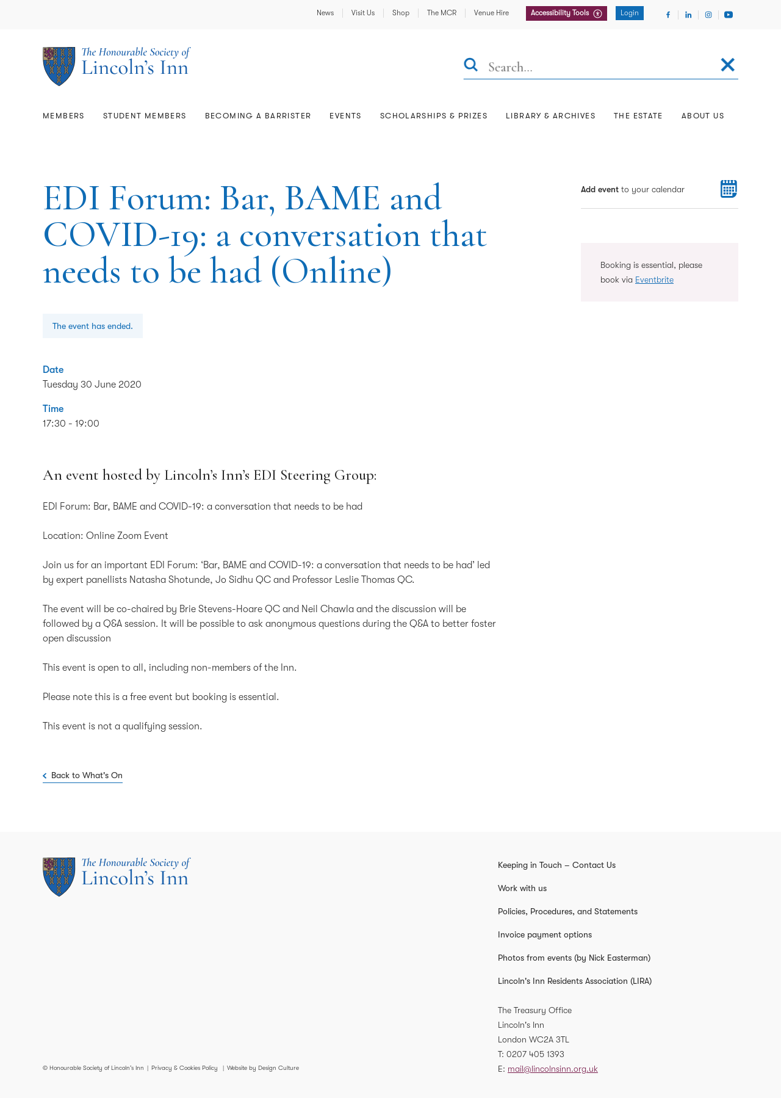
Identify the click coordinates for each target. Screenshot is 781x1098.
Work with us (522, 888)
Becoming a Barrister (258, 115)
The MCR (441, 13)
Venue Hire (491, 13)
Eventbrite (654, 279)
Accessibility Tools (561, 13)
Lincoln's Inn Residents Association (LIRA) (575, 981)
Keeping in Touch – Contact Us (557, 865)
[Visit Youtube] (728, 14)
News (325, 13)
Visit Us (363, 13)
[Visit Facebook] (668, 14)
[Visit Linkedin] (688, 14)
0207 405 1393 (535, 1054)
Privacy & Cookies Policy (184, 1067)
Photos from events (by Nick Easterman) (574, 958)
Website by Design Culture (263, 1067)
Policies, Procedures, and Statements (568, 911)
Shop (400, 13)
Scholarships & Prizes (434, 115)
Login (630, 13)
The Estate (638, 115)
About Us (703, 115)
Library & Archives (551, 115)
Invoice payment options (545, 934)
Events (345, 115)
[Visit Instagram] (708, 14)
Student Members (145, 115)
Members (64, 115)
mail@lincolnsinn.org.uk (553, 1069)
